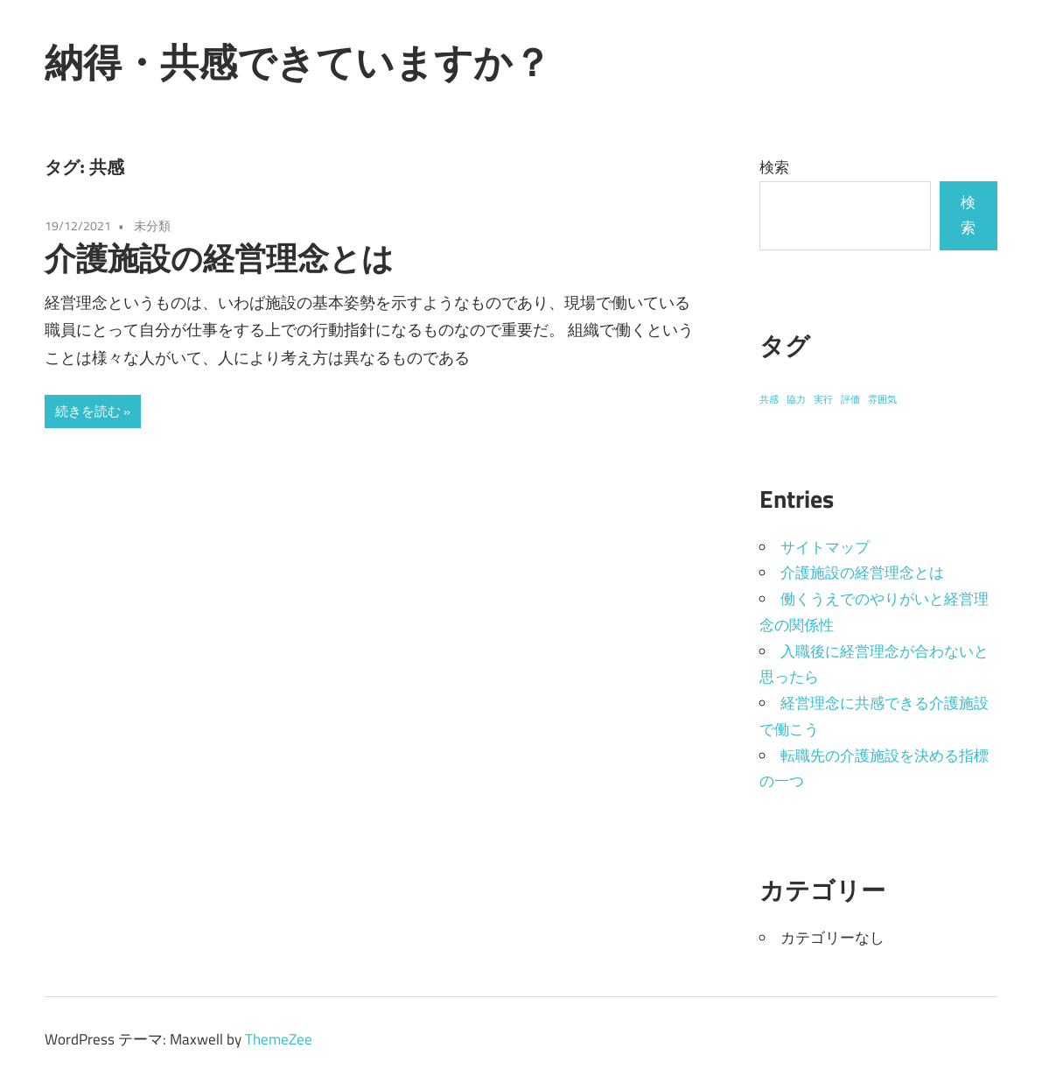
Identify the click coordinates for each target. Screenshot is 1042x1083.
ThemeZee (278, 1039)
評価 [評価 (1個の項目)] (850, 399)
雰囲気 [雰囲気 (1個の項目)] (882, 399)
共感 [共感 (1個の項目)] (769, 399)
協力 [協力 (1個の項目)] (796, 399)
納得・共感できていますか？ (298, 62)
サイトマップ (825, 547)
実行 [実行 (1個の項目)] (823, 399)
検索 (774, 167)
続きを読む (88, 411)
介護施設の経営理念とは (219, 258)
